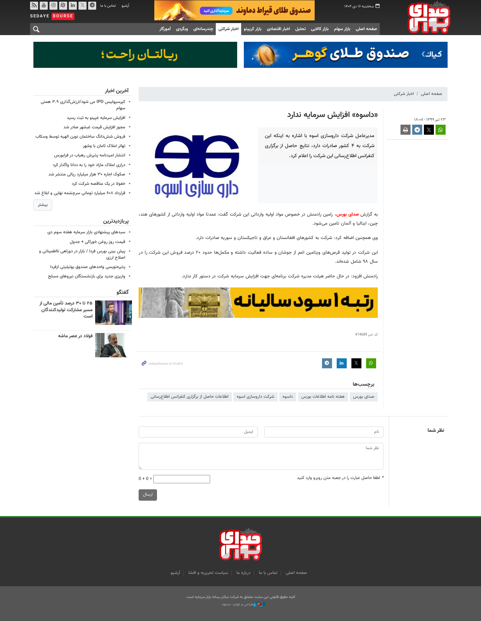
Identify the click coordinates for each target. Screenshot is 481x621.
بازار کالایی (320, 29)
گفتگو (123, 292)
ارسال (148, 495)
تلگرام (92, 6)
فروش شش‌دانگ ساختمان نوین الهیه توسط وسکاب (80, 136)
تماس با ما (108, 6)
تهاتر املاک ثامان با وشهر (104, 146)
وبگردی (182, 29)
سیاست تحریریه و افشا (208, 573)
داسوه (288, 396)
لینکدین (72, 6)
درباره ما (243, 573)
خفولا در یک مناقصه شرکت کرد (98, 183)
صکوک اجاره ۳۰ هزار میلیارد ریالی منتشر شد (86, 174)
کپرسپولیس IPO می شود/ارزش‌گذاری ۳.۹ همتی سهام (83, 105)
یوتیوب (43, 6)
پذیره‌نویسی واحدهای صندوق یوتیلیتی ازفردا (87, 267)
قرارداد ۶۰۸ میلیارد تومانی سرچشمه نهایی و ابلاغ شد (79, 193)
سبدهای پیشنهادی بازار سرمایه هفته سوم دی (86, 232)
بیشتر (43, 205)
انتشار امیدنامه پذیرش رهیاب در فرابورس (89, 155)
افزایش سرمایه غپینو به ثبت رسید (96, 118)
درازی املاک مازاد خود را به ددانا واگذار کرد (89, 165)
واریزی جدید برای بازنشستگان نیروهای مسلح (86, 276)
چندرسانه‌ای (203, 29)
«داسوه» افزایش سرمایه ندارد (332, 115)
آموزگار (165, 29)
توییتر (82, 6)
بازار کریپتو (253, 29)
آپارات (63, 6)
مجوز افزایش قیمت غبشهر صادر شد (94, 127)
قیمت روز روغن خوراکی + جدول (97, 242)
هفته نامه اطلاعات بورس (323, 396)
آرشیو (125, 6)
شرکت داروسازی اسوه (255, 396)
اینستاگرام (53, 6)
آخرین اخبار (117, 91)
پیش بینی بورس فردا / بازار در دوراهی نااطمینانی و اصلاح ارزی (82, 254)
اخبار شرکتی (228, 29)
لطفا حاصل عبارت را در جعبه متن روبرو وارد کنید (340, 478)
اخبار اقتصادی (278, 29)
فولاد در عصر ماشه (75, 336)
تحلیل (300, 29)
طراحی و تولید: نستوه (244, 604)
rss (34, 6)
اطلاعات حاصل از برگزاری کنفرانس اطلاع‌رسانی (189, 396)
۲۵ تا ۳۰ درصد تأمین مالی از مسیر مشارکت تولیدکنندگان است (66, 310)
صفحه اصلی (366, 29)
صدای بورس (418, 17)
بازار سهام (342, 29)
